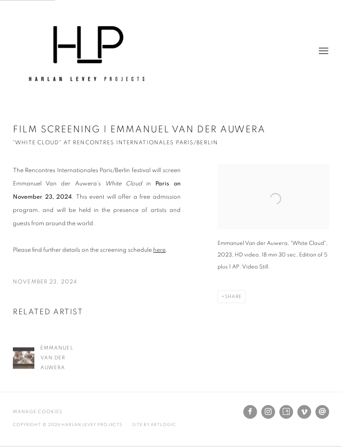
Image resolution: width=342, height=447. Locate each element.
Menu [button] (322, 51)
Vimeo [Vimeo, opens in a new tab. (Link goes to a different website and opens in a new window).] (304, 412)
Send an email (322, 412)
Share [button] (233, 296)
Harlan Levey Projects (86, 51)
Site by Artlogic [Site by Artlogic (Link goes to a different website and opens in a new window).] (154, 425)
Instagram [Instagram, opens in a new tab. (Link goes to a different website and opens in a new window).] (268, 412)
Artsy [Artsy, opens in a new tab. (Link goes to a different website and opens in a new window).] (286, 412)
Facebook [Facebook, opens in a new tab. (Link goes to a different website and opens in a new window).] (250, 412)
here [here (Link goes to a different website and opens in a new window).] (159, 250)
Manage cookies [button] (37, 411)
